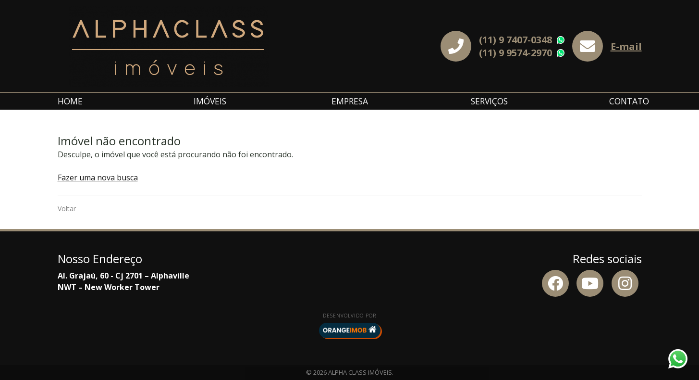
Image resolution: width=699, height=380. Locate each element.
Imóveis (210, 101)
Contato (629, 101)
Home (70, 101)
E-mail (626, 46)
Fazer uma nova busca (98, 177)
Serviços (489, 101)
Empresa (349, 101)
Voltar (67, 208)
